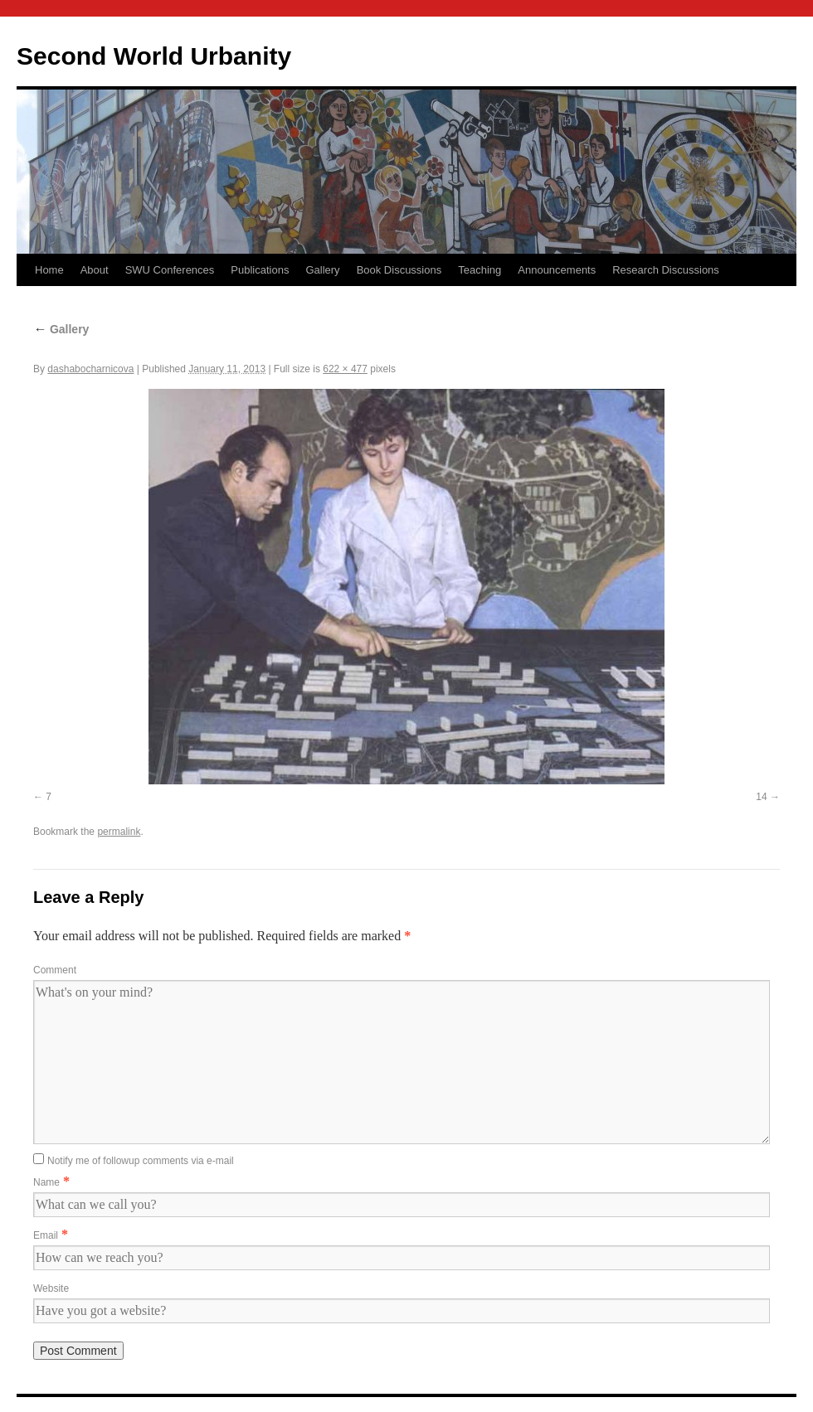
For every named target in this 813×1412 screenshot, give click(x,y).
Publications (260, 270)
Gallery (322, 270)
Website (51, 1288)
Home (49, 270)
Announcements (557, 270)
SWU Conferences (170, 270)
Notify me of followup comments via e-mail (140, 1161)
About (94, 270)
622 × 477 (345, 369)
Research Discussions (665, 270)
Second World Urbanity (154, 56)
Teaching (479, 270)
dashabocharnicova (90, 369)
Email (45, 1235)
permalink (118, 831)
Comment (54, 970)
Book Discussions (399, 270)
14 (761, 797)
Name (46, 1182)
